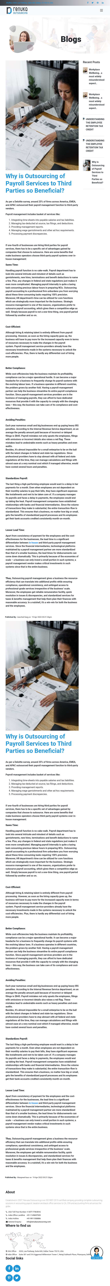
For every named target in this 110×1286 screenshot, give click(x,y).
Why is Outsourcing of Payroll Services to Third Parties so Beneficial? (98, 172)
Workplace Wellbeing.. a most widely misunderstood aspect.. (96, 76)
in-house (33, 542)
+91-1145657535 (34, 1215)
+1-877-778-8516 (34, 1212)
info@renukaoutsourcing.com (39, 1222)
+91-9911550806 (34, 1218)
